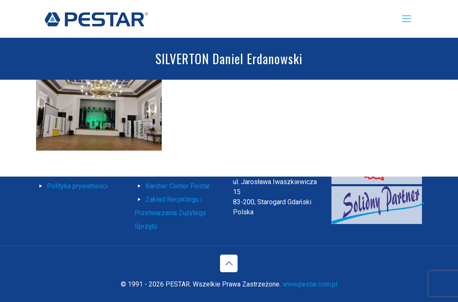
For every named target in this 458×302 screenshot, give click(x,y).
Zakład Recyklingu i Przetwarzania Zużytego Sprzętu (170, 212)
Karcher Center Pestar (177, 186)
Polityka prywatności (77, 186)
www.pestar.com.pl (309, 284)
